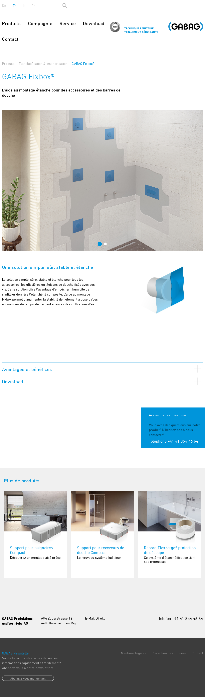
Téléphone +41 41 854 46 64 (173, 441)
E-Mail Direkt (95, 618)
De (4, 6)
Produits (11, 23)
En (33, 6)
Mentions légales (133, 653)
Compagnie (40, 23)
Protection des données (169, 653)
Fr (14, 6)
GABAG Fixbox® (83, 64)
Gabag (185, 28)
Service (67, 23)
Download (94, 23)
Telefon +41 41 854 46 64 (180, 618)
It (24, 6)
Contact (10, 39)
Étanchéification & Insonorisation (43, 64)
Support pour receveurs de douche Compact (100, 550)
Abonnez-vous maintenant (28, 678)
